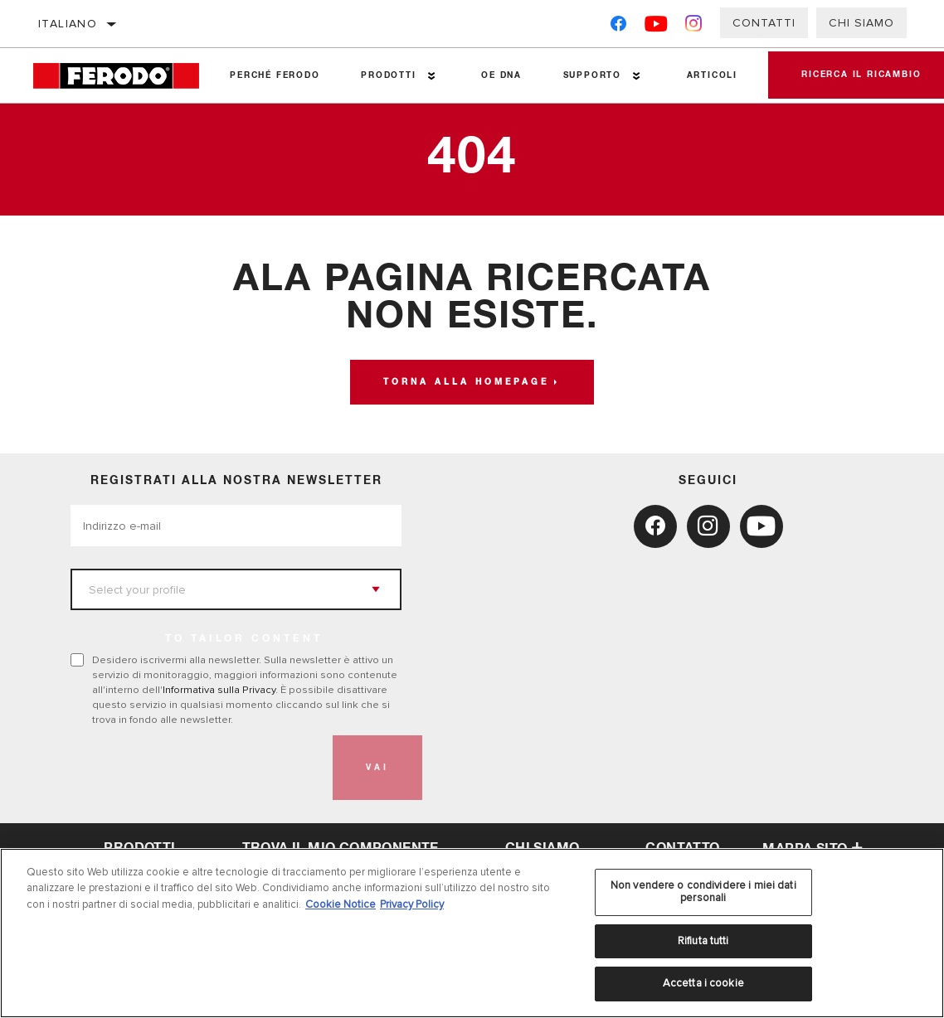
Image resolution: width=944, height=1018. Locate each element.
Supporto (592, 75)
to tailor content (244, 639)
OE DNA (501, 75)
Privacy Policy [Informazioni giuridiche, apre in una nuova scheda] (412, 904)
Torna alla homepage (466, 382)
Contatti (764, 23)
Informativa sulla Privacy (219, 689)
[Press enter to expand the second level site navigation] (432, 76)
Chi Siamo (861, 23)
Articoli (712, 75)
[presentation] (197, 767)
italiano (67, 24)
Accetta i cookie (703, 983)
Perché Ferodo (274, 75)
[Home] (121, 76)
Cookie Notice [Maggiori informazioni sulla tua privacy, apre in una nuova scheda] (340, 904)
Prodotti (388, 75)
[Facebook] (618, 27)
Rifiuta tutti (703, 941)
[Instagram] (694, 27)
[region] (472, 933)
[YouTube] (657, 27)
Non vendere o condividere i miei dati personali (703, 892)
